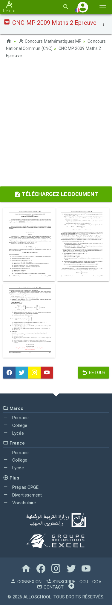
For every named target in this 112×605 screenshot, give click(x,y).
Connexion (26, 581)
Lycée (13, 433)
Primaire (16, 417)
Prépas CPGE (21, 487)
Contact (50, 587)
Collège (15, 425)
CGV (96, 581)
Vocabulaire (19, 503)
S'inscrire (60, 581)
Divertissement (22, 495)
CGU (83, 581)
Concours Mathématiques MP (50, 41)
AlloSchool (37, 597)
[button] (82, 7)
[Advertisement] (56, 124)
